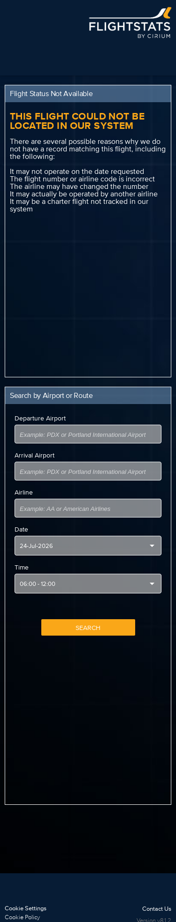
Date (21, 529)
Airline (24, 492)
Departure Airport (40, 418)
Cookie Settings (25, 908)
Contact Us (156, 908)
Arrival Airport (34, 455)
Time (22, 567)
